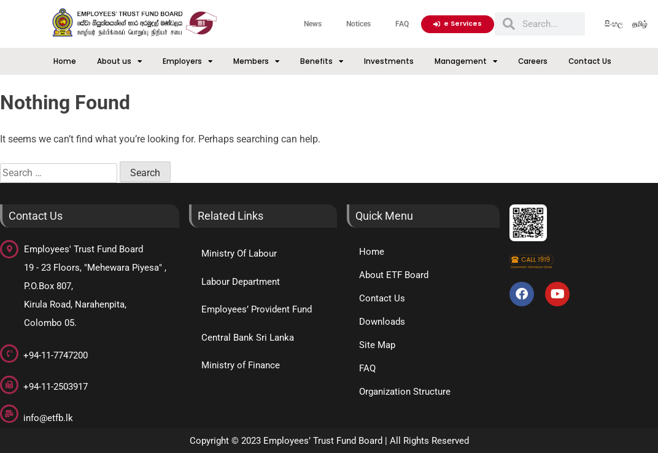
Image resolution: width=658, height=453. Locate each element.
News (313, 24)
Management (466, 62)
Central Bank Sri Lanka (247, 337)
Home (64, 61)
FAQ (402, 24)
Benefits (321, 62)
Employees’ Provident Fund (256, 309)
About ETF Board (393, 275)
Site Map (377, 344)
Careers (533, 61)
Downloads (382, 321)
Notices (358, 24)
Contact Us (589, 61)
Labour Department (240, 281)
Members (256, 62)
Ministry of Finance (240, 365)
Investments (389, 61)
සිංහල (614, 24)
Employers (187, 62)
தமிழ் (640, 24)
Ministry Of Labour (239, 253)
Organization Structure (405, 391)
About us (119, 62)
